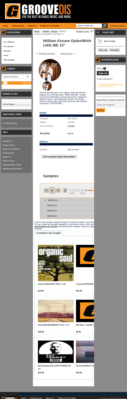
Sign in (101, 68)
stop (65, 190)
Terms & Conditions (11, 149)
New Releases (9, 42)
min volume (86, 190)
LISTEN (71, 126)
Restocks (7, 51)
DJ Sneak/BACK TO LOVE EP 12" (91, 366)
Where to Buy (9, 161)
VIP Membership (10, 123)
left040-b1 (52, 210)
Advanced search (117, 26)
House (54, 31)
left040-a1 (53, 200)
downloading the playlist (46, 226)
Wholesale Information (12, 169)
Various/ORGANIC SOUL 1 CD (52, 284)
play (52, 190)
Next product (68, 54)
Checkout (114, 50)
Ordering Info (8, 153)
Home (37, 31)
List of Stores (8, 104)
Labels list (26, 83)
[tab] (48, 233)
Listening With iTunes (12, 165)
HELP (5, 132)
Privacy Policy (9, 145)
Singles (46, 31)
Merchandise (9, 60)
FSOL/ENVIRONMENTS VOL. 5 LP (53, 325)
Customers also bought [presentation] (48, 233)
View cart (103, 50)
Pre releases (8, 46)
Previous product (45, 54)
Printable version (82, 31)
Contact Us (7, 141)
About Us (7, 157)
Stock (6, 55)
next (58, 190)
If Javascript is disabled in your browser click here (110, 85)
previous (46, 190)
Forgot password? (105, 79)
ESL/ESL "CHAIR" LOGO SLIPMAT (92, 325)
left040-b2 (52, 216)
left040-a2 (52, 205)
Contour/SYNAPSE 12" (86, 284)
